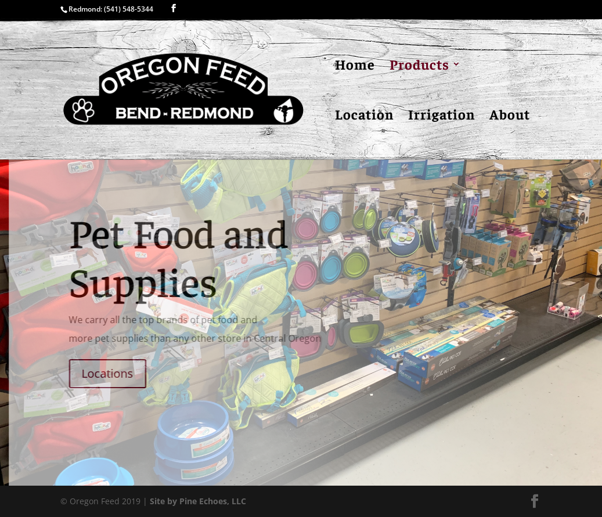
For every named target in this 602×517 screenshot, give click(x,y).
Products (419, 66)
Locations (112, 373)
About (509, 116)
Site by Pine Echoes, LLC (198, 501)
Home (355, 66)
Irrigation (441, 116)
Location (364, 116)
